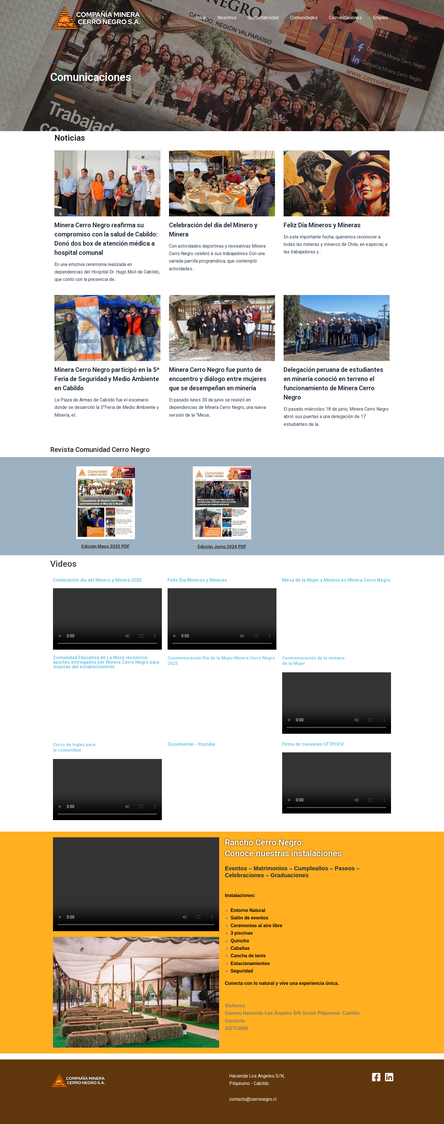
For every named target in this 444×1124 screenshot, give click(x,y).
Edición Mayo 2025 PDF (105, 546)
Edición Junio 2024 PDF (222, 546)
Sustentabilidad (270, 17)
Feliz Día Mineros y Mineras (322, 225)
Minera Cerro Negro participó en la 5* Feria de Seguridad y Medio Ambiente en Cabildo (107, 379)
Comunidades (309, 17)
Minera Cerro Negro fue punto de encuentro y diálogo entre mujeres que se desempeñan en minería (217, 379)
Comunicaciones (348, 17)
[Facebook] (376, 1077)
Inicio (212, 17)
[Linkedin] (389, 1077)
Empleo (381, 17)
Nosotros (236, 17)
